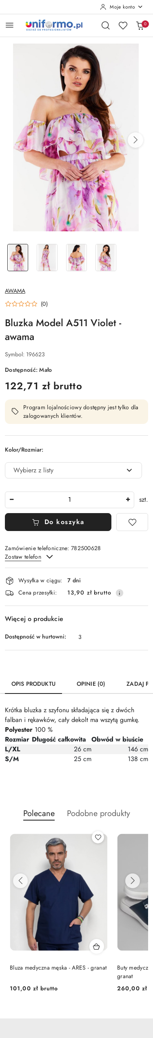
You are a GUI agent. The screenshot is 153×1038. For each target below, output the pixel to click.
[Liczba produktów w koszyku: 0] (139, 25)
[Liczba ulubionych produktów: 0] (122, 25)
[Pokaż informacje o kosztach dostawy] (119, 592)
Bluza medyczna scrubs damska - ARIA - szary (58, 971)
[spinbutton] (69, 500)
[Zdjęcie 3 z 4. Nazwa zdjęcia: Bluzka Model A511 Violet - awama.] (77, 257)
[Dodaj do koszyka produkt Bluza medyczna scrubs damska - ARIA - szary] (96, 946)
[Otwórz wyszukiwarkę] (105, 25)
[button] (135, 140)
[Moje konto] (121, 7)
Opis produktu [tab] (33, 684)
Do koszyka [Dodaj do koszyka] (58, 522)
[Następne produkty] (132, 881)
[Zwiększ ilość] (128, 500)
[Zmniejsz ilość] (11, 500)
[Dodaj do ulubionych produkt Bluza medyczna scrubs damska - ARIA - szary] (98, 837)
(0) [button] (44, 304)
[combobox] (73, 470)
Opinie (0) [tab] (91, 684)
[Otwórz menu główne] (9, 25)
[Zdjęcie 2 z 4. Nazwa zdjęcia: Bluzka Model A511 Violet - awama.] (47, 257)
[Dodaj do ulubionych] (132, 522)
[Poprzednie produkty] (20, 881)
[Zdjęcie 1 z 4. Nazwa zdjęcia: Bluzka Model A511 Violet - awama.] (18, 257)
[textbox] (63, 470)
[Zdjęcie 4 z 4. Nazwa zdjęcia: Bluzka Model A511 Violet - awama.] (106, 257)
